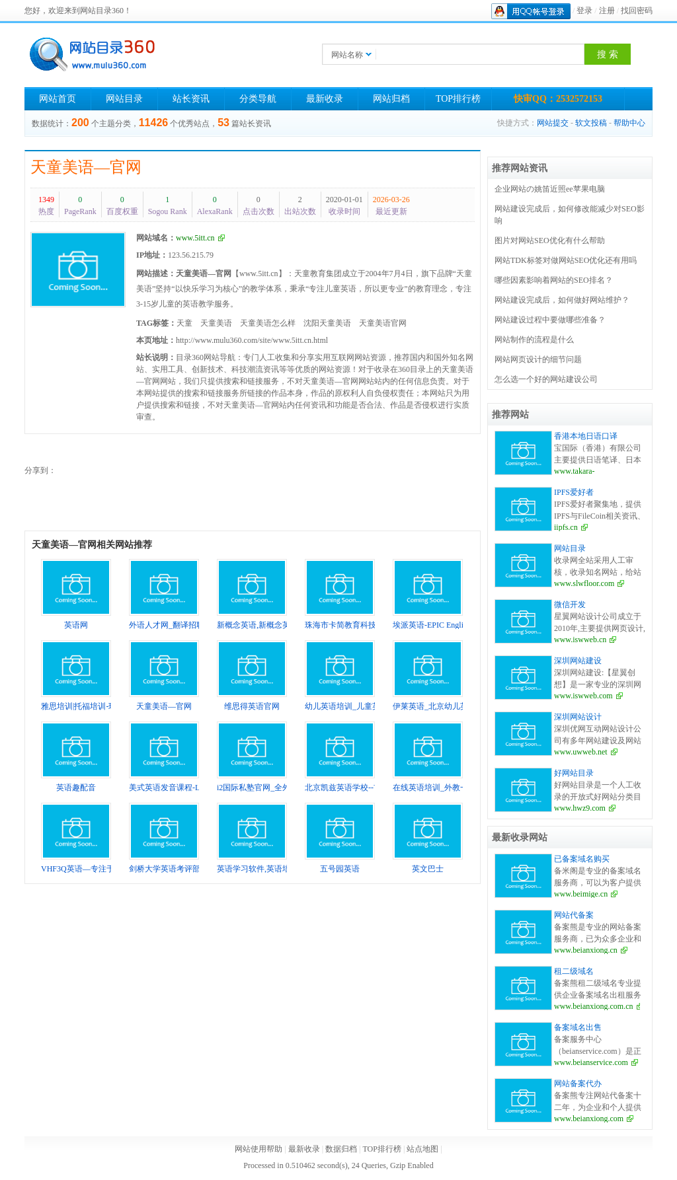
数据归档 (341, 1149)
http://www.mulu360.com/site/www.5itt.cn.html (252, 340)
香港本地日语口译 (585, 436)
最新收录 (324, 99)
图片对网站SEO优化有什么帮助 (550, 240)
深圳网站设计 (578, 716)
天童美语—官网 (85, 167)
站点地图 (422, 1149)
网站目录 (124, 99)
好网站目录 (574, 773)
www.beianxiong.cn (585, 950)
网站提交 (553, 123)
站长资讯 (191, 99)
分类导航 (257, 99)
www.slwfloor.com (584, 583)
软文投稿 (591, 123)
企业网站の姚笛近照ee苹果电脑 (550, 189)
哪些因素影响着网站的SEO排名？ (554, 280)
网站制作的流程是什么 (534, 339)
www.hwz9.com (580, 808)
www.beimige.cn (581, 894)
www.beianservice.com (591, 1062)
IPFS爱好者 (574, 492)
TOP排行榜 (458, 99)
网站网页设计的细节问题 (538, 359)
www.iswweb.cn (580, 639)
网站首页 (57, 99)
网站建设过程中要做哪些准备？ (550, 319)
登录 (584, 10)
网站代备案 (574, 915)
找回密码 (637, 10)
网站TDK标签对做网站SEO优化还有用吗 (566, 260)
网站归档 (391, 99)
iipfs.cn (566, 527)
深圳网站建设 (578, 660)
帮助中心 (629, 123)
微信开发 (570, 604)
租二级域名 (574, 971)
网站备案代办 (578, 1083)
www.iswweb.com (583, 695)
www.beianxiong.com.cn (593, 1006)
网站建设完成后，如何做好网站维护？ (562, 300)
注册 (607, 10)
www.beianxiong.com (588, 1118)
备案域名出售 (578, 1027)
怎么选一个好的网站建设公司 (546, 379)
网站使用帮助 (258, 1149)
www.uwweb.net (581, 751)
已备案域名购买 (582, 859)
